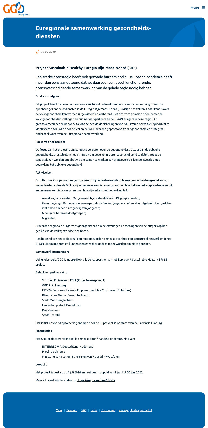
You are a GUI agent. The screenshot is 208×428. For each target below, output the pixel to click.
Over (59, 410)
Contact (71, 410)
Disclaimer (108, 410)
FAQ (83, 410)
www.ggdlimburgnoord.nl (135, 410)
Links (94, 410)
